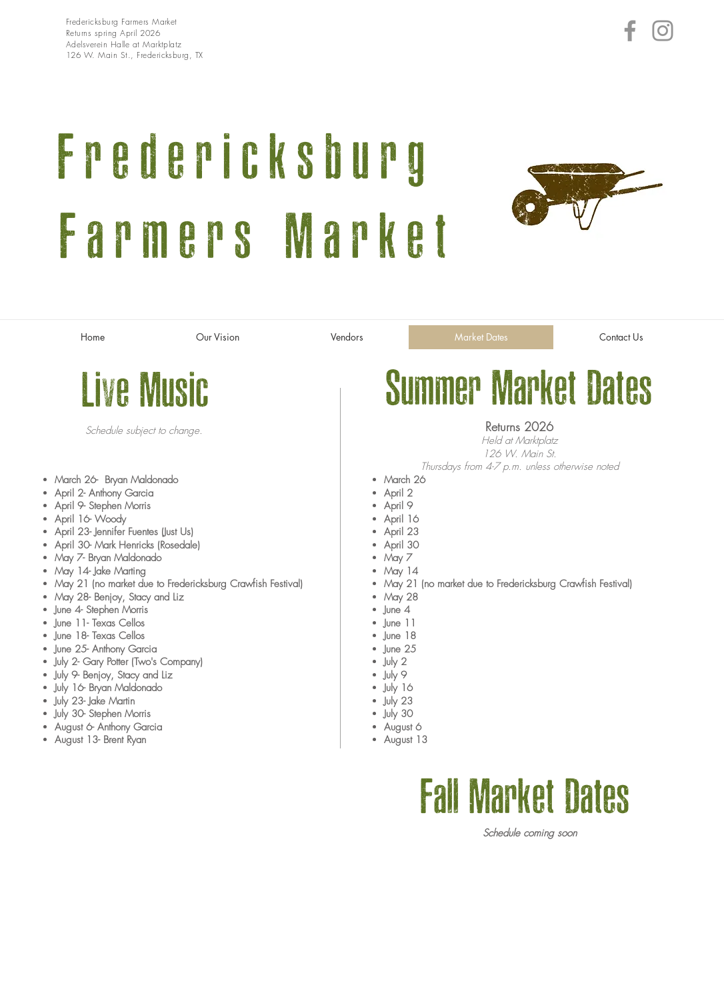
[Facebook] (630, 31)
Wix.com (657, 999)
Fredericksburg (247, 158)
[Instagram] (663, 31)
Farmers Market (247, 237)
